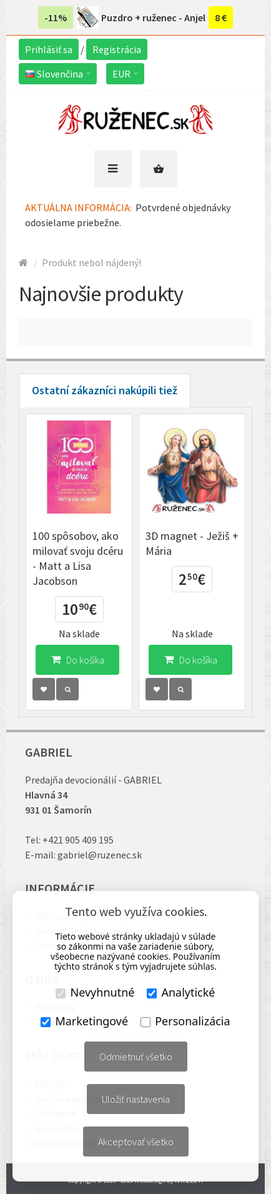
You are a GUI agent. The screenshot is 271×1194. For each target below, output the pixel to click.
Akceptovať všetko (136, 1141)
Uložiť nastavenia (136, 1099)
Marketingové (84, 1020)
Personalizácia (185, 1020)
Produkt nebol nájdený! (91, 262)
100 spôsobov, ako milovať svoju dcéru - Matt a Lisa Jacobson (77, 558)
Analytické (181, 992)
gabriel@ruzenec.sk (99, 854)
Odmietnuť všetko (135, 1056)
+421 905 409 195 (78, 839)
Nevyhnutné (95, 992)
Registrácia (116, 49)
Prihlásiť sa (48, 49)
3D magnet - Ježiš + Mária (192, 543)
